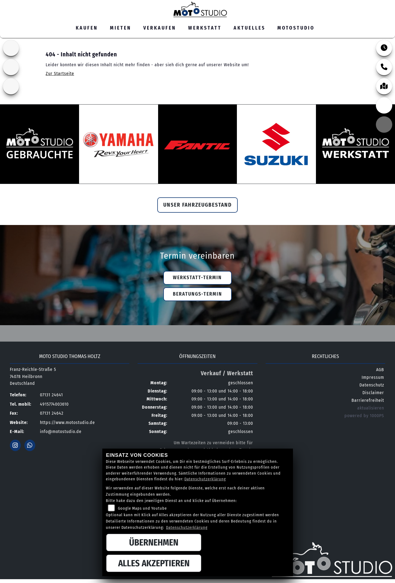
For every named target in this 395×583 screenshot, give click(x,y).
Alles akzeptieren (154, 563)
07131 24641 (334, 3)
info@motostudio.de (61, 431)
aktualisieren (370, 408)
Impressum (373, 377)
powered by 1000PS (364, 415)
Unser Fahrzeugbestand (197, 205)
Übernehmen (153, 542)
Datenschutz (371, 385)
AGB (380, 369)
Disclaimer (373, 392)
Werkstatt (205, 28)
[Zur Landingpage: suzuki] (11, 48)
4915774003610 (54, 404)
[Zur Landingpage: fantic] (11, 67)
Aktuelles (249, 28)
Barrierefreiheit (368, 400)
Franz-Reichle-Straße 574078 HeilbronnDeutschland (33, 376)
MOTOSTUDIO (296, 28)
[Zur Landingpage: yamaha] (11, 86)
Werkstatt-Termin (197, 278)
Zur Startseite (60, 73)
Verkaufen (159, 28)
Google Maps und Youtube (142, 508)
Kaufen (87, 28)
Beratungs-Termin (197, 294)
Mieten (120, 28)
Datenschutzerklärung (205, 479)
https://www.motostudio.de (67, 422)
